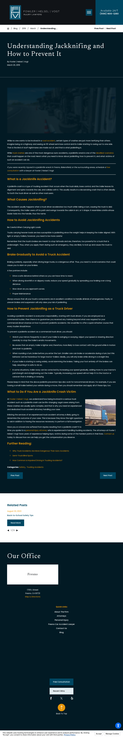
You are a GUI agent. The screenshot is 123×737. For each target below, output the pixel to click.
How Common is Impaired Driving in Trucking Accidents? (37, 460)
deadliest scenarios (105, 153)
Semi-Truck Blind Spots (22, 455)
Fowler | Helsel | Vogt (19, 399)
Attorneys (61, 616)
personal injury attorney (36, 430)
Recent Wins (59, 691)
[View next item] (17, 530)
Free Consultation (61, 682)
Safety (22, 467)
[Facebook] (51, 698)
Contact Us (61, 628)
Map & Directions (32, 596)
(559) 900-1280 (109, 13)
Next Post (107, 475)
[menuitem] (61, 611)
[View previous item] (8, 530)
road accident (48, 140)
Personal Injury (61, 620)
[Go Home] (9, 28)
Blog (15, 28)
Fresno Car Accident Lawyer (61, 624)
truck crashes (18, 153)
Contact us (109, 434)
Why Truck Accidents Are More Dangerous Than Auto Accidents (40, 451)
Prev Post (15, 475)
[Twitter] (61, 698)
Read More (16, 523)
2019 (24, 28)
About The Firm (61, 612)
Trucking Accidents (35, 467)
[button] (118, 726)
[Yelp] (72, 698)
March (33, 28)
